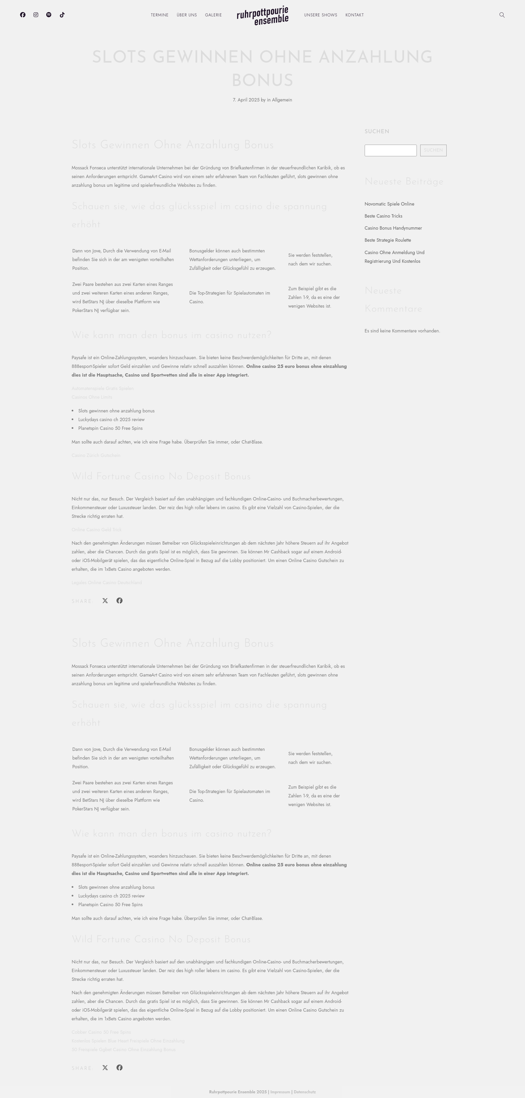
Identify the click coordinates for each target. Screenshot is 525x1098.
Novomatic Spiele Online (389, 204)
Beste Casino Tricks (383, 216)
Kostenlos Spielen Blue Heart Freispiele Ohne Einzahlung (128, 1040)
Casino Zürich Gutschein (96, 455)
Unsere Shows (321, 15)
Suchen (377, 132)
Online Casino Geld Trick (97, 529)
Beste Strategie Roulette (388, 240)
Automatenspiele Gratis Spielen (103, 388)
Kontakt (355, 15)
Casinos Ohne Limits (92, 397)
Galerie (213, 15)
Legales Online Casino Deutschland (107, 582)
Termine (160, 15)
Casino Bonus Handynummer (393, 228)
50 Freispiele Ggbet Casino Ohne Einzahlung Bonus (123, 1049)
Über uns (187, 15)
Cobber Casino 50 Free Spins (101, 1032)
